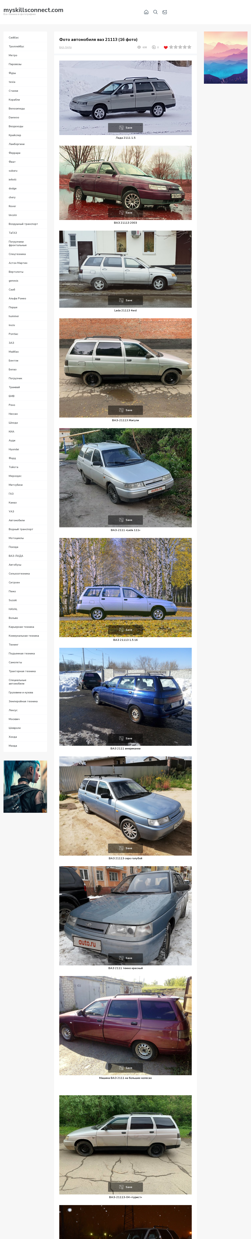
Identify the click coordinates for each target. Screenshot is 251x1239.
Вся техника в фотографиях (33, 12)
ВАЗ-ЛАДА (65, 47)
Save (129, 128)
